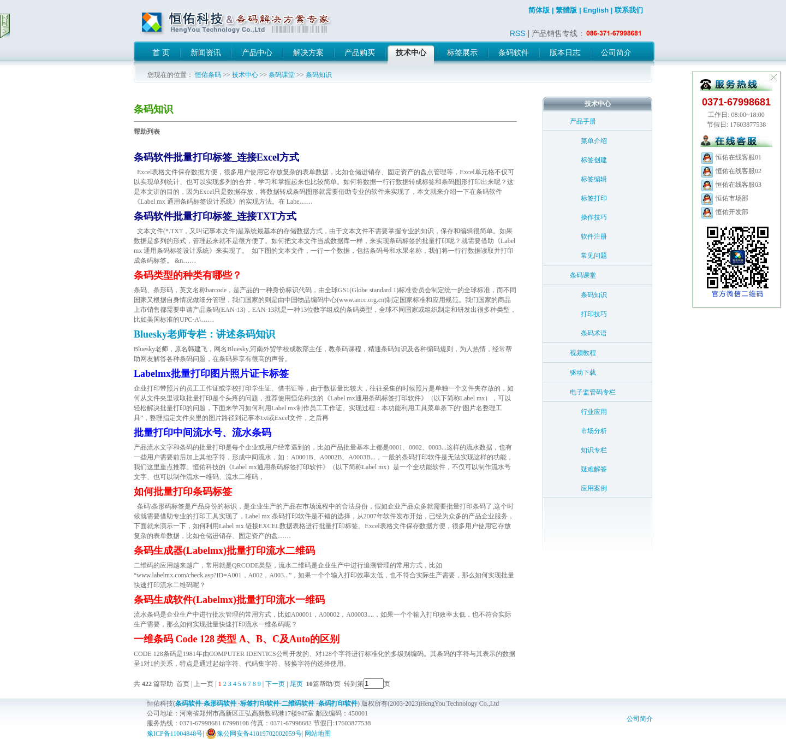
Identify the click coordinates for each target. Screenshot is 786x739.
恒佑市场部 (724, 198)
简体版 (539, 10)
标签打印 (594, 198)
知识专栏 (594, 450)
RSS (518, 33)
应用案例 (594, 488)
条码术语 (594, 333)
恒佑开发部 (724, 212)
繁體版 (566, 10)
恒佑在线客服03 (730, 184)
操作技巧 (594, 217)
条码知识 (319, 75)
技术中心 (245, 75)
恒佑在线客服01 (730, 157)
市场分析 (594, 431)
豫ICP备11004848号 (175, 733)
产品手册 (583, 121)
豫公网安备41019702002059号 (254, 733)
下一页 (275, 684)
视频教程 (583, 353)
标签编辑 (594, 179)
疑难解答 (594, 469)
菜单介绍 (594, 141)
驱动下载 (583, 372)
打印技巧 (594, 314)
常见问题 (594, 255)
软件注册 (594, 236)
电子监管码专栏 (593, 392)
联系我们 (629, 10)
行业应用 (594, 412)
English (596, 10)
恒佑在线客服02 (730, 171)
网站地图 (318, 733)
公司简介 (640, 719)
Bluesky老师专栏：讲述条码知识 (204, 334)
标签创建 (594, 160)
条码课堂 (282, 75)
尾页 (297, 684)
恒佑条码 (208, 75)
